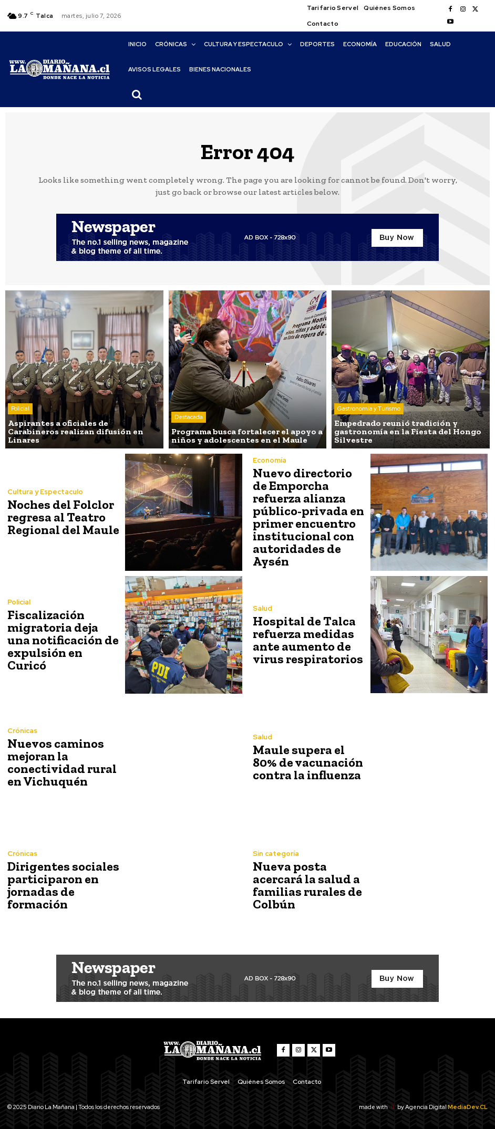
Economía (269, 460)
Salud (262, 608)
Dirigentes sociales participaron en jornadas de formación (63, 885)
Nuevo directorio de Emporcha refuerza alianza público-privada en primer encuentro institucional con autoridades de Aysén (308, 517)
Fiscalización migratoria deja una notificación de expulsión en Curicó (63, 640)
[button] (136, 94)
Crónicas (22, 730)
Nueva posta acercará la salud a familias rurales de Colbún (307, 885)
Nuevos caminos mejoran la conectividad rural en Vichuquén (62, 762)
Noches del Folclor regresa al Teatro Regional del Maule (63, 517)
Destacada (188, 417)
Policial (20, 408)
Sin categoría (276, 853)
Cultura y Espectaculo (45, 491)
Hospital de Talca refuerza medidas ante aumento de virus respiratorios (308, 639)
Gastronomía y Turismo (368, 408)
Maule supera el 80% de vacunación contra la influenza (308, 762)
